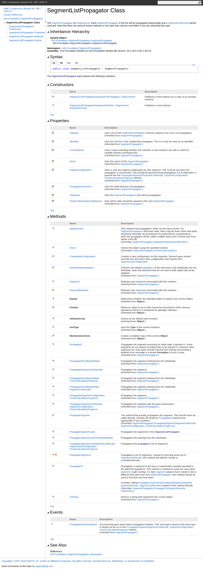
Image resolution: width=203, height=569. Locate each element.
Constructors (60, 84)
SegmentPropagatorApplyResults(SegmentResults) (159, 241)
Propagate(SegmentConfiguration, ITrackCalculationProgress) (87, 396)
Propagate (76, 344)
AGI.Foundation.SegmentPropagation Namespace (76, 554)
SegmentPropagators (125, 195)
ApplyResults (76, 228)
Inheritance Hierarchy (68, 31)
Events (55, 512)
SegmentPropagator (62, 23)
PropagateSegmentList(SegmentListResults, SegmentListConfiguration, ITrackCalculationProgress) (93, 446)
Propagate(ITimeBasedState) (85, 361)
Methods (56, 216)
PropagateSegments (80, 455)
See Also (56, 545)
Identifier (74, 141)
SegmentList (83, 23)
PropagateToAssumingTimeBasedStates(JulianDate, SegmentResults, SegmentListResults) (157, 484)
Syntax (55, 56)
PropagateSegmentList (82, 431)
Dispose (75, 281)
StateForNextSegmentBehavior (86, 201)
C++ (69, 63)
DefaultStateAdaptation (82, 267)
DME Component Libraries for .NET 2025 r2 (22, 10)
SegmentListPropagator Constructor (21, 27)
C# (54, 63)
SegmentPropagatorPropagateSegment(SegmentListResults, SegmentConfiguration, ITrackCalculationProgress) (159, 424)
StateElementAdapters (134, 133)
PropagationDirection (80, 186)
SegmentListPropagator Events (25, 40)
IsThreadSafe (77, 150)
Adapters (74, 133)
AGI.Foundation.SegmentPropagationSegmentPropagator (81, 40)
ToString (74, 497)
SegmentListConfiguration (134, 261)
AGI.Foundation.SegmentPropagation (23, 18)
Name (73, 161)
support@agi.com (44, 566)
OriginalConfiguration (81, 170)
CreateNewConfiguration (82, 256)
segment (160, 471)
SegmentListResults (178, 23)
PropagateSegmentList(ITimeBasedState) (91, 437)
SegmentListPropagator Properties (27, 32)
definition (118, 141)
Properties (58, 120)
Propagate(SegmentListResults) (86, 369)
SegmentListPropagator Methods (26, 36)
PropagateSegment (80, 415)
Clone (73, 247)
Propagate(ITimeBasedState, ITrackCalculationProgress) (85, 379)
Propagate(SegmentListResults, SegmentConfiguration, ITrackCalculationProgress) (86, 407)
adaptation (148, 267)
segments (126, 471)
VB (61, 63)
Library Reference (13, 14)
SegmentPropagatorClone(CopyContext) (153, 250)
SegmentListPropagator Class (23, 22)
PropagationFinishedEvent (83, 524)
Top (52, 114)
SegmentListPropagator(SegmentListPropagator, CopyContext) (102, 96)
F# (77, 63)
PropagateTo (76, 466)
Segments (75, 195)
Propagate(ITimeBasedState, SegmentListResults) (85, 388)
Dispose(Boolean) (79, 290)
